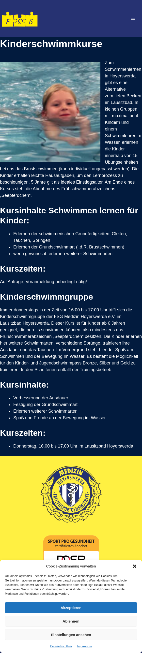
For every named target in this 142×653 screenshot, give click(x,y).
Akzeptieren (71, 608)
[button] (134, 566)
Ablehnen (71, 621)
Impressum (84, 646)
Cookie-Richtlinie (61, 646)
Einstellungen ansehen (71, 635)
